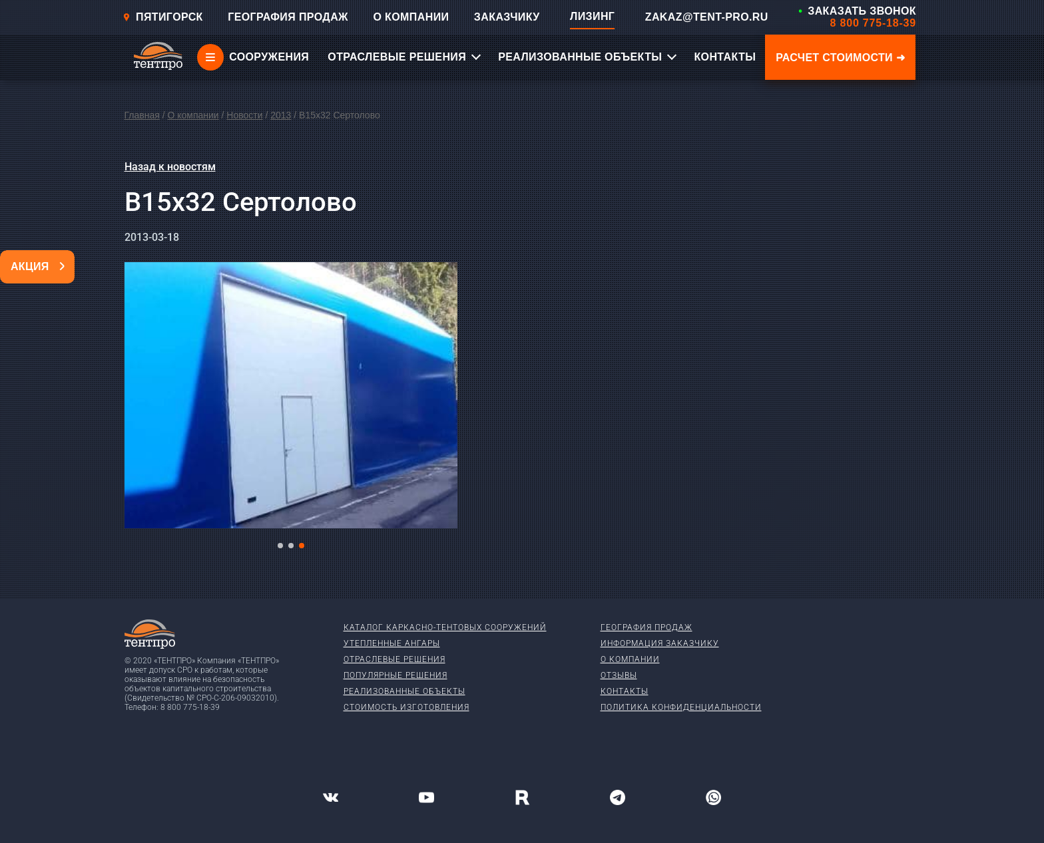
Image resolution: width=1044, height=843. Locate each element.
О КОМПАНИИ (411, 17)
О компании (192, 115)
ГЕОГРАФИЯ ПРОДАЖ (288, 17)
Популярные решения (395, 675)
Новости (244, 115)
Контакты (625, 691)
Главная (142, 115)
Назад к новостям (170, 166)
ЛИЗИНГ (592, 16)
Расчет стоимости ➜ (840, 57)
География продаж (646, 627)
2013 (280, 115)
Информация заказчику (660, 643)
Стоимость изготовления (406, 707)
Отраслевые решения (394, 659)
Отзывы (619, 675)
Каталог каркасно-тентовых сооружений (445, 627)
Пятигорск (163, 17)
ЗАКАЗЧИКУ (507, 17)
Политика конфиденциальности (681, 707)
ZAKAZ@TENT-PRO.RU (706, 17)
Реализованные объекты (404, 691)
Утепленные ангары (392, 643)
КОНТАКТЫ (725, 57)
